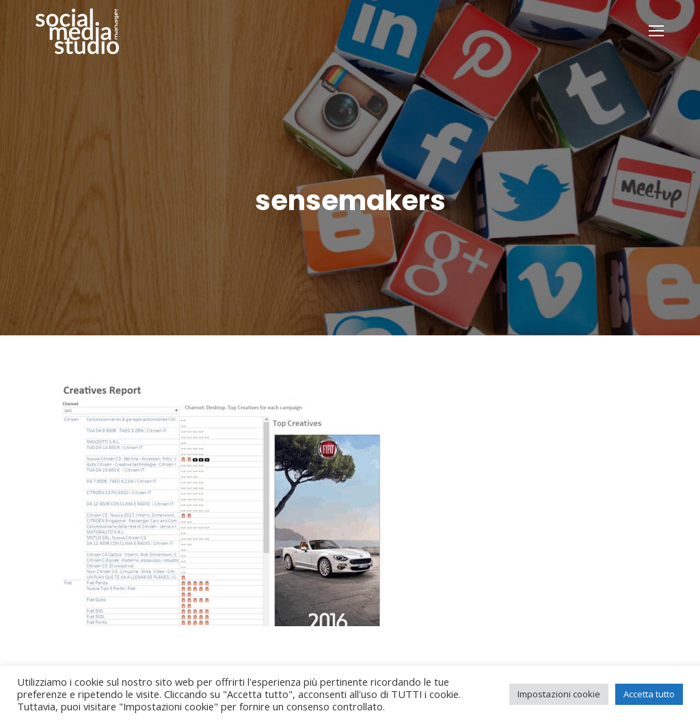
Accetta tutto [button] (649, 694)
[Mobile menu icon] (656, 30)
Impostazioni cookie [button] (558, 694)
